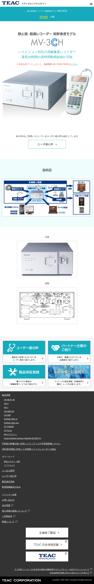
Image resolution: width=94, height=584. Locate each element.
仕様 (52, 16)
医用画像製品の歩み (11, 487)
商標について (8, 521)
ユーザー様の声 (9, 476)
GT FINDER (9, 427)
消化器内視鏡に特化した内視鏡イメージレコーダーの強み (29, 449)
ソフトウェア (9, 465)
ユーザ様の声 (47, 144)
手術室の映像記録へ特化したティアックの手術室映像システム (31, 443)
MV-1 (6, 408)
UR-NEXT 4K (9, 400)
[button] (91, 4)
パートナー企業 (9, 494)
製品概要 (43, 16)
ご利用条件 (7, 516)
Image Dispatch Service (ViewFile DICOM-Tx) (22, 438)
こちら (74, 64)
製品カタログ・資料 (12, 462)
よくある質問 (8, 470)
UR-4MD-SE (9, 411)
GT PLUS (8, 431)
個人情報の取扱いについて (14, 511)
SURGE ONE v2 (10, 419)
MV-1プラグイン (10, 434)
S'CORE (7, 415)
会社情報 (6, 505)
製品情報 (6, 395)
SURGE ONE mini (11, 423)
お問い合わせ (8, 500)
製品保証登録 (8, 481)
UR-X (6, 404)
